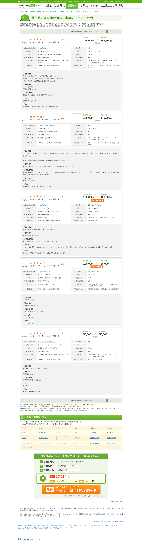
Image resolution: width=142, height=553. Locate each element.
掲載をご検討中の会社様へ (117, 1)
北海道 (19, 528)
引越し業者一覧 (49, 6)
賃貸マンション (45, 525)
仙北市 (24, 438)
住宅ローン (61, 527)
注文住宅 (116, 525)
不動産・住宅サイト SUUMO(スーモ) (27, 525)
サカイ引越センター (44, 48)
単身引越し (95, 6)
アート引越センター (44, 271)
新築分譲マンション (79, 525)
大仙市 (75, 432)
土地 (111, 525)
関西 (43, 528)
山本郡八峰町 (111, 438)
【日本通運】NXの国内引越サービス (48, 125)
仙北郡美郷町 (94, 443)
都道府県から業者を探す (71, 6)
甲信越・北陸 (33, 528)
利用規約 (96, 521)
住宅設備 (29, 527)
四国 (47, 528)
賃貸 (39, 525)
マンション (69, 525)
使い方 (96, 1)
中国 (51, 528)
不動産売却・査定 (37, 527)
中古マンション (89, 525)
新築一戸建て (97, 525)
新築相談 (45, 527)
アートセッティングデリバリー (47, 342)
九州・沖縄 (56, 528)
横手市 (58, 428)
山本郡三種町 (94, 438)
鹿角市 (24, 432)
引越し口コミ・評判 (83, 6)
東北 (24, 528)
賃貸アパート (54, 525)
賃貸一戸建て (62, 525)
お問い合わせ (104, 1)
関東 (28, 528)
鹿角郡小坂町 (43, 438)
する (87, 1)
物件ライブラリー (69, 527)
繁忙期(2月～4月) (66, 461)
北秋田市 (93, 432)
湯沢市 (109, 428)
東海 (40, 528)
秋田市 (24, 428)
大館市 (75, 428)
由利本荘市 (43, 432)
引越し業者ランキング (60, 6)
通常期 (80, 461)
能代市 (41, 428)
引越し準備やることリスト (118, 6)
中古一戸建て (105, 525)
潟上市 (58, 432)
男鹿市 (92, 428)
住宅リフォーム (22, 527)
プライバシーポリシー (107, 521)
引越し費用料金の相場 (106, 6)
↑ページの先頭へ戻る (116, 501)
